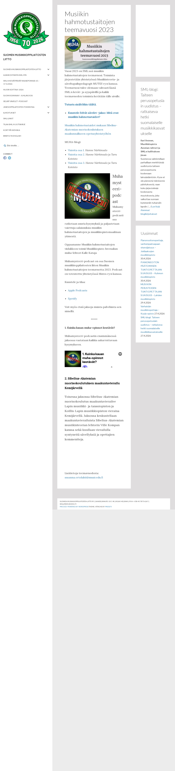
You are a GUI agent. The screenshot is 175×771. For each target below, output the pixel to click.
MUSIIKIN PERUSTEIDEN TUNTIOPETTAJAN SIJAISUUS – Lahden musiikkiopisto (151, 291)
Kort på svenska (11, 130)
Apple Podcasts (77, 290)
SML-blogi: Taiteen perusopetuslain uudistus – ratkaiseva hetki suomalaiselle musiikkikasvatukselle (152, 324)
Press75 (108, 507)
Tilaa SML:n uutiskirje (14, 124)
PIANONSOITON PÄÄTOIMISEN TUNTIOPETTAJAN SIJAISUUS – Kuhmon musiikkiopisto (152, 269)
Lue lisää (155, 206)
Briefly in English (12, 136)
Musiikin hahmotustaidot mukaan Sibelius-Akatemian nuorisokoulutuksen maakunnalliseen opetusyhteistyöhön (91, 129)
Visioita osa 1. (76, 150)
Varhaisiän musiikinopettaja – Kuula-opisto (150, 310)
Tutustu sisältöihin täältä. (80, 104)
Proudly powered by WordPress (74, 507)
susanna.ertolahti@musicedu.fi (84, 477)
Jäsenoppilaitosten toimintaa (18, 107)
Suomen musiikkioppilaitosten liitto (22, 69)
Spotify (72, 298)
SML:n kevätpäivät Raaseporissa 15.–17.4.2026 (21, 82)
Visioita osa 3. (76, 162)
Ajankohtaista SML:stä (15, 75)
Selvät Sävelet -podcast (15, 101)
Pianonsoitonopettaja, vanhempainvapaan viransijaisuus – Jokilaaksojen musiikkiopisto (152, 247)
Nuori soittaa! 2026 (13, 89)
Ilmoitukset (9, 112)
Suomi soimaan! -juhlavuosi (18, 95)
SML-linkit (8, 118)
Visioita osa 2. (76, 154)
